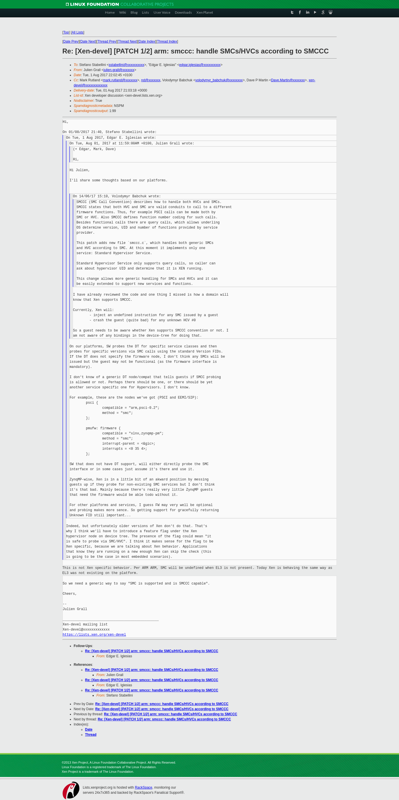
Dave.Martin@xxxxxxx (288, 80)
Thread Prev (106, 41)
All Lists (77, 32)
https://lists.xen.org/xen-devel (94, 634)
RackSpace (143, 787)
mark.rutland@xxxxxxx (120, 80)
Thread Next (127, 41)
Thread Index (167, 41)
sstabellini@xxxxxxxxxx (126, 65)
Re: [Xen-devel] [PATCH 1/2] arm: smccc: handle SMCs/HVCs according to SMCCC (151, 651)
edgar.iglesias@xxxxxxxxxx (200, 65)
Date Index (147, 41)
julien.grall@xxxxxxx (119, 70)
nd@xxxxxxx (150, 80)
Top (66, 32)
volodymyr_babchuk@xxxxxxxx (219, 80)
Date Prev (70, 41)
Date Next (87, 41)
